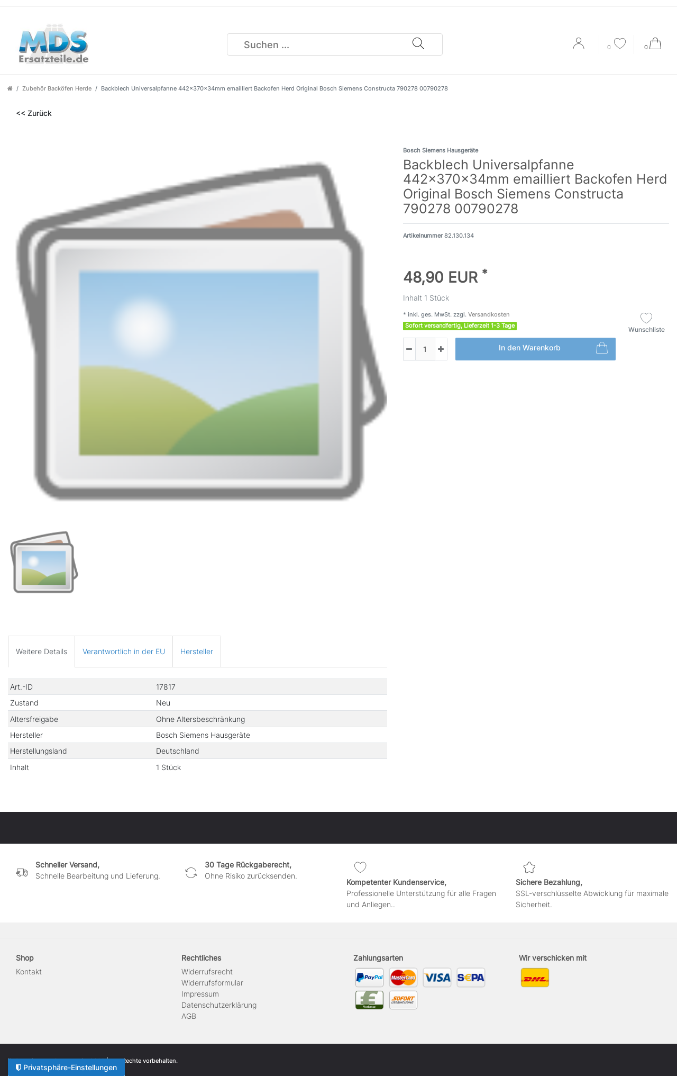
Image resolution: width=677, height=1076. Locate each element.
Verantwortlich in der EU (124, 651)
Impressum (200, 993)
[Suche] (418, 44)
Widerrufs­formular (212, 982)
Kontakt (29, 971)
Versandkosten (488, 314)
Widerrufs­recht (207, 971)
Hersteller (196, 651)
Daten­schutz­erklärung (219, 1004)
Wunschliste (646, 322)
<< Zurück (34, 112)
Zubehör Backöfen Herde (57, 88)
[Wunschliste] (616, 45)
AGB (188, 1015)
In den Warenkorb (553, 349)
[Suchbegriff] (320, 44)
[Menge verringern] (409, 349)
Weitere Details (41, 651)
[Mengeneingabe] (419, 349)
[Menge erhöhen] (441, 349)
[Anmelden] (579, 47)
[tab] (41, 651)
